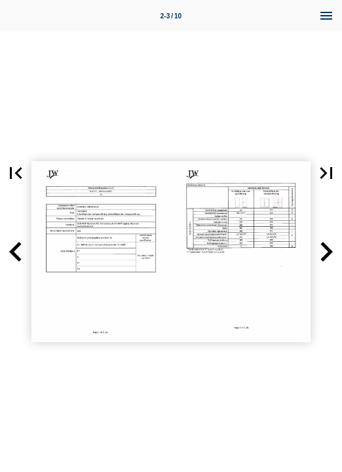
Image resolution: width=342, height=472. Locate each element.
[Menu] (326, 15)
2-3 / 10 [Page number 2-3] (171, 16)
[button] (15, 173)
